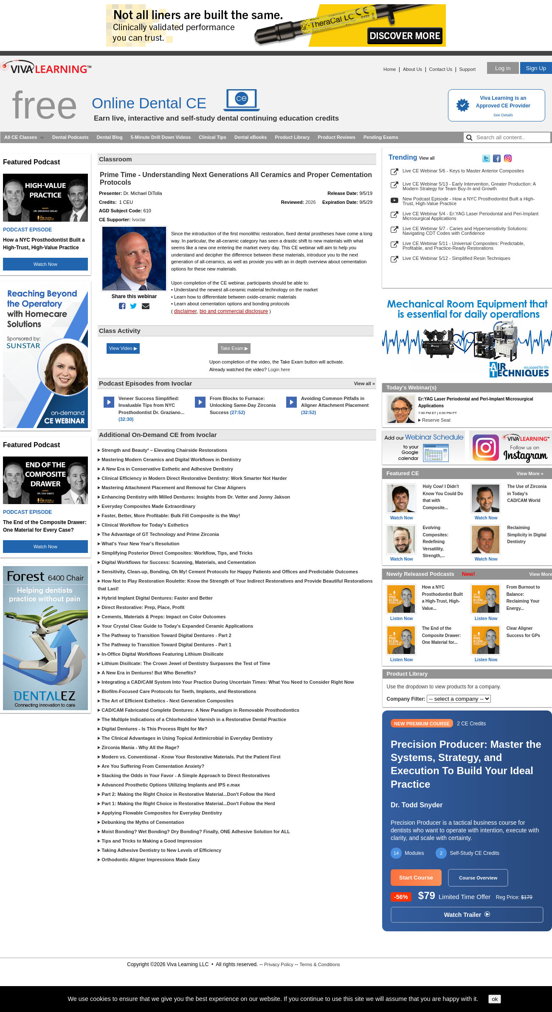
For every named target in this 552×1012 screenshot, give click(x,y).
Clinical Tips (212, 137)
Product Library (292, 137)
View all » (364, 383)
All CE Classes (20, 137)
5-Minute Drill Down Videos (161, 137)
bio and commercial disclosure (234, 311)
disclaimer (185, 311)
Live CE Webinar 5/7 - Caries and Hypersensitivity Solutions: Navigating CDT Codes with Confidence (465, 231)
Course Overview (478, 877)
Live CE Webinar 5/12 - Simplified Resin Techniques (456, 258)
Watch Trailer (467, 914)
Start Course (416, 877)
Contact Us (440, 69)
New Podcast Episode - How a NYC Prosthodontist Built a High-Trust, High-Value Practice (469, 201)
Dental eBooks (250, 137)
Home (389, 69)
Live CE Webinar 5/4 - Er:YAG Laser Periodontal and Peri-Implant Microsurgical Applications (470, 216)
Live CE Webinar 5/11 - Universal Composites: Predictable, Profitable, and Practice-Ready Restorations (464, 246)
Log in (502, 68)
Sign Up (536, 68)
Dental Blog (110, 137)
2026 (310, 202)
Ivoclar (139, 219)
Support (467, 69)
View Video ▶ (123, 348)
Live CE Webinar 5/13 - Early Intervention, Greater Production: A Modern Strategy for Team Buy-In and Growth (469, 186)
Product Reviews (336, 137)
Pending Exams (380, 137)
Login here (279, 369)
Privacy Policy (278, 964)
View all (427, 158)
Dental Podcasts (70, 137)
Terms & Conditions (319, 964)
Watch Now (45, 264)
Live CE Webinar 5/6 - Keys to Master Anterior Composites (463, 170)
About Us (412, 69)
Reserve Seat (436, 420)
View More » (530, 473)
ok (495, 999)
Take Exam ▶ (234, 348)
